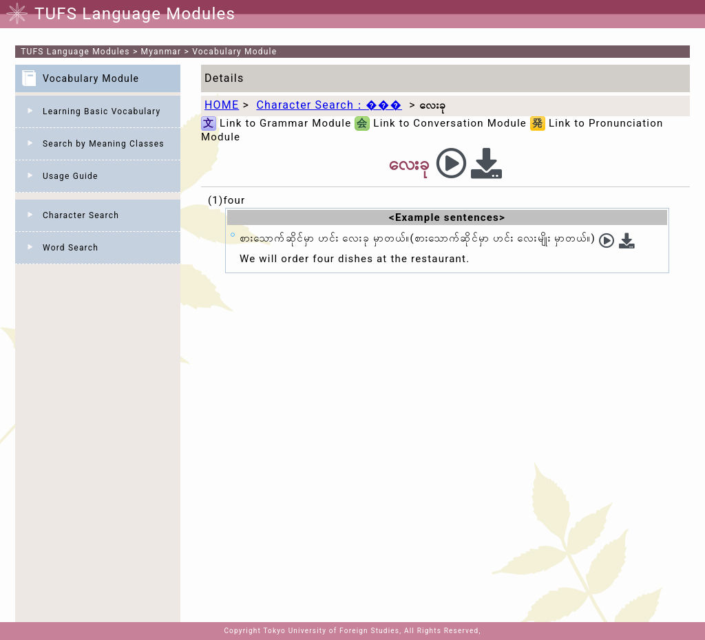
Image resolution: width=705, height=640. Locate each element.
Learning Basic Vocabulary (101, 111)
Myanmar (161, 51)
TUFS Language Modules (75, 51)
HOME (221, 104)
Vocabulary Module (234, 51)
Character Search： (329, 104)
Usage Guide (70, 176)
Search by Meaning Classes (104, 144)
